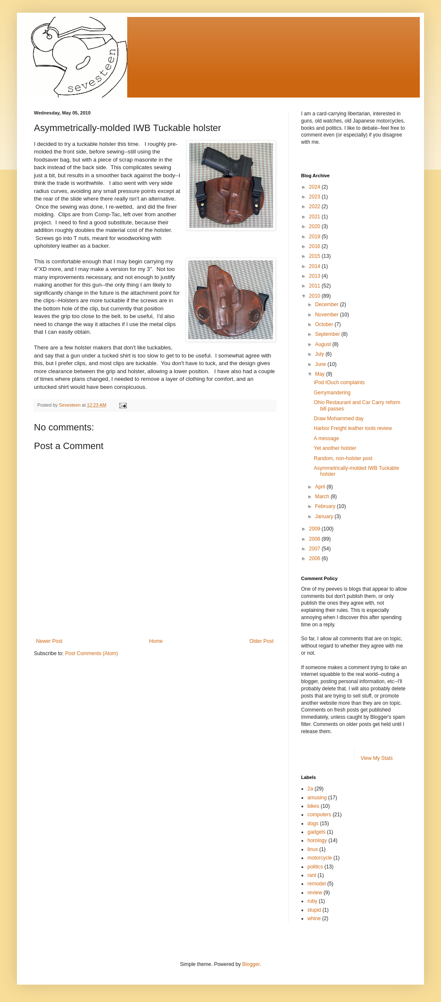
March (323, 497)
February (326, 506)
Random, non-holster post (343, 458)
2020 (315, 226)
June (321, 364)
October (325, 324)
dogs (312, 823)
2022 (315, 206)
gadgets (316, 832)
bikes (313, 806)
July (320, 354)
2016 (315, 246)
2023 (315, 197)
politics (315, 867)
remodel (316, 884)
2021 (315, 217)
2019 (315, 237)
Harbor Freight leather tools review (353, 428)
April (321, 487)
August (323, 344)
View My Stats (377, 758)
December (327, 304)
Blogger (251, 964)
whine (314, 918)
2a (310, 789)
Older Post (261, 641)
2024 (315, 187)
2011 (315, 286)
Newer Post (49, 641)
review (314, 893)
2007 (315, 549)
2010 (315, 296)
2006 (315, 558)
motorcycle (319, 858)
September (328, 334)
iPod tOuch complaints (339, 382)
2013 (315, 276)
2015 (315, 256)
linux (312, 849)
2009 (315, 529)
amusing (317, 798)
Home (156, 641)
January (325, 516)
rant (311, 875)
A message (326, 438)
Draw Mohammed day (338, 418)
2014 (315, 266)
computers (319, 815)
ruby (312, 901)
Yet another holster (335, 448)
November (327, 315)
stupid (314, 910)
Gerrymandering (332, 393)
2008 (315, 539)
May (320, 374)
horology (317, 840)
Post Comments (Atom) (91, 653)
